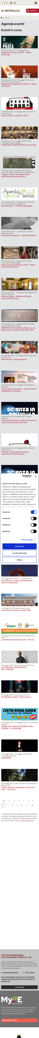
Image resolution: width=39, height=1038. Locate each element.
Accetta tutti (19, 546)
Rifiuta (19, 560)
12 (12, 805)
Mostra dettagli (27, 540)
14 (21, 805)
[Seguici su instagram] (14, 3)
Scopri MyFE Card (9, 1020)
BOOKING (32, 11)
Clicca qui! (19, 987)
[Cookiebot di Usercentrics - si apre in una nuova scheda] (23, 476)
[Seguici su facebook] (11, 3)
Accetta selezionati (19, 553)
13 (17, 805)
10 (3, 805)
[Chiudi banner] (36, 476)
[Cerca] (36, 3)
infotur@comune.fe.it (27, 820)
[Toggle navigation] (2, 10)
